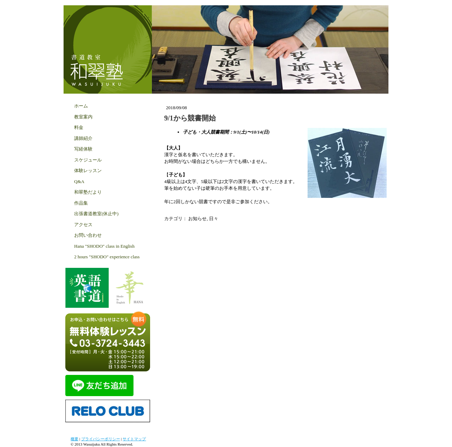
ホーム (81, 105)
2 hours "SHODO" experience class (106, 256)
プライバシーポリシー (100, 439)
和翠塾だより (88, 192)
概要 (74, 439)
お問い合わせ (88, 235)
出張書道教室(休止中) (96, 213)
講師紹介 (83, 138)
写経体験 (83, 149)
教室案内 (83, 116)
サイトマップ (134, 439)
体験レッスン (88, 170)
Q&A (79, 181)
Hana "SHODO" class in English (104, 246)
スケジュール (88, 160)
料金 (78, 127)
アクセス (83, 224)
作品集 (81, 203)
